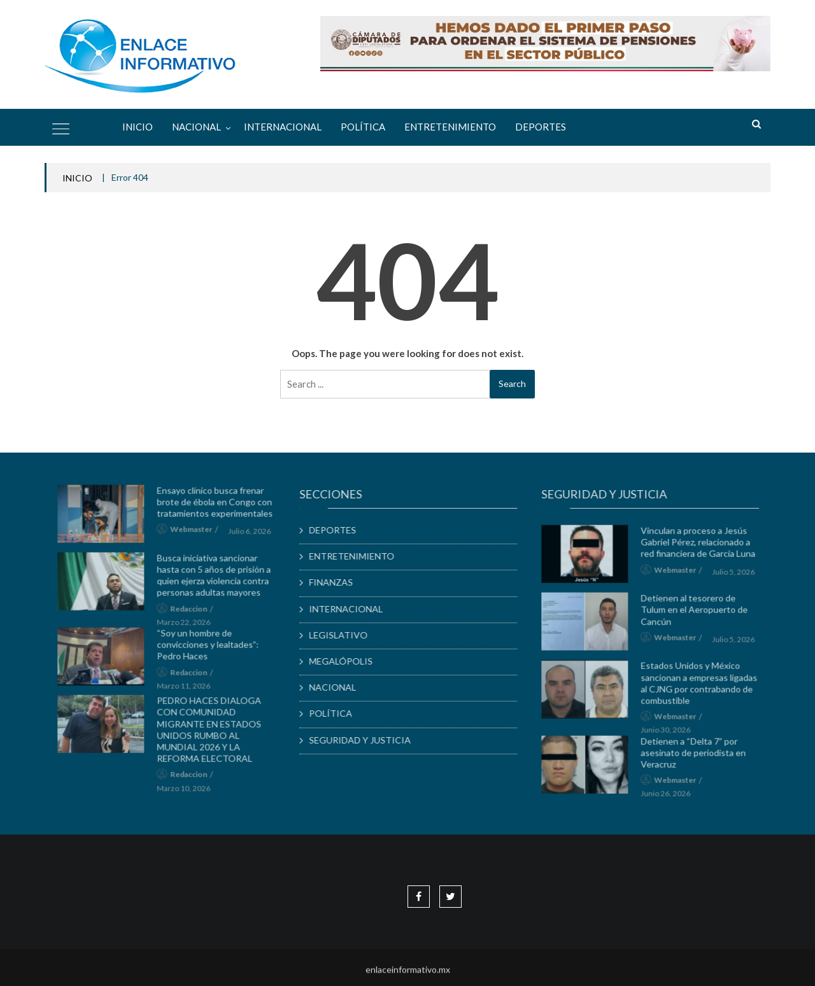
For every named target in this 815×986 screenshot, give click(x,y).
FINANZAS (335, 582)
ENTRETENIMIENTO (450, 126)
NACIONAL (196, 126)
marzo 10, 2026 (188, 791)
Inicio (137, 126)
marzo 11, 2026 (188, 689)
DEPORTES (540, 126)
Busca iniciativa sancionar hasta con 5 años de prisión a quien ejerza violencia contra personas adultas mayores (219, 579)
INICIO (77, 178)
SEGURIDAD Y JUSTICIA (364, 740)
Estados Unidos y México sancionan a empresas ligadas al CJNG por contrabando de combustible (704, 687)
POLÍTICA (363, 126)
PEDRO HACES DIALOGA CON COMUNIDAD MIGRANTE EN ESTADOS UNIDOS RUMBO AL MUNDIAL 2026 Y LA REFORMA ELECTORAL (214, 732)
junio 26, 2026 (670, 797)
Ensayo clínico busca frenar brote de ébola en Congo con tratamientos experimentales (220, 505)
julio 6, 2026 (254, 534)
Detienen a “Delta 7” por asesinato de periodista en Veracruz (698, 756)
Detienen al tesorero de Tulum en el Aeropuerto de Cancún (699, 613)
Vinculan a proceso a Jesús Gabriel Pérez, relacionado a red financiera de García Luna (703, 545)
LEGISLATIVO (342, 635)
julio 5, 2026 (738, 575)
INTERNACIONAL (283, 126)
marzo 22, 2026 (188, 625)
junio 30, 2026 (670, 733)
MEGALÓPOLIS (345, 661)
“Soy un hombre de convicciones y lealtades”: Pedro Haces (213, 648)
